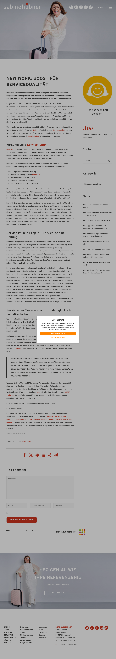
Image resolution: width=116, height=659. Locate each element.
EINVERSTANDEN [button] (58, 334)
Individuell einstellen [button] (58, 337)
